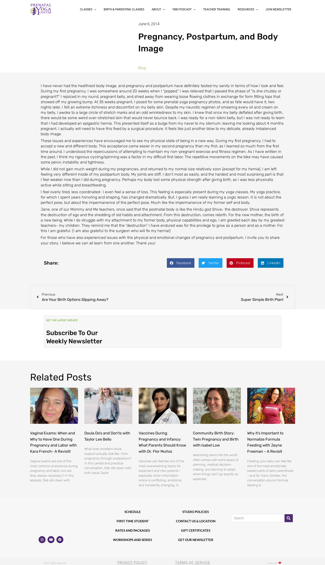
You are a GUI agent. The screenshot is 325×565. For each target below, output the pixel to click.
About (172, 9)
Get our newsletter (195, 540)
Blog (142, 68)
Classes (109, 9)
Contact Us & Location (195, 521)
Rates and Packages (132, 530)
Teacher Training (224, 9)
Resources (252, 9)
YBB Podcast (195, 9)
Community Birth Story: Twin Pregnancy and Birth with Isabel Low (216, 439)
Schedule (132, 512)
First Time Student (133, 521)
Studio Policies (195, 512)
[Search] (289, 518)
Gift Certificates (195, 530)
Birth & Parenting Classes (141, 9)
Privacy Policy (132, 563)
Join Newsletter (280, 9)
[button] (115, 9)
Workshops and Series (132, 540)
